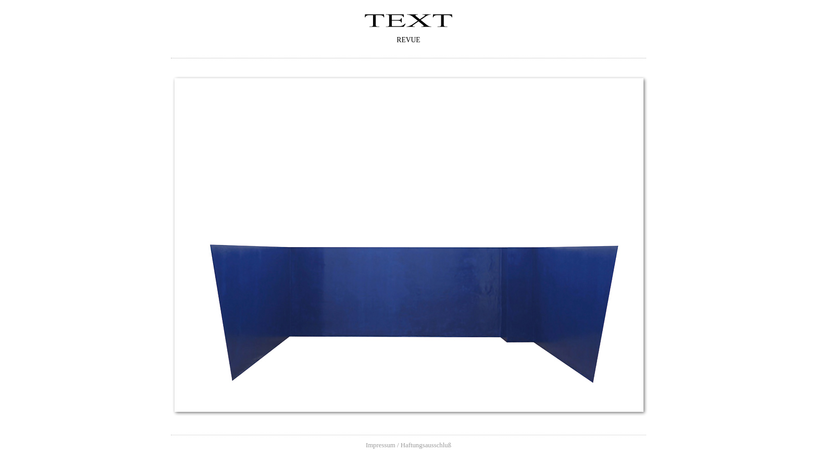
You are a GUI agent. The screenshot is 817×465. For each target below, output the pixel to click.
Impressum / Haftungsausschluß (408, 445)
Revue (408, 40)
